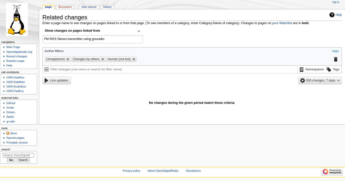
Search (6, 149)
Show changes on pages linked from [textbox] (72, 30)
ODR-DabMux (15, 77)
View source (88, 6)
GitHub (10, 103)
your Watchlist (282, 23)
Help (339, 15)
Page (48, 6)
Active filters (54, 51)
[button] (335, 52)
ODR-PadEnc (15, 91)
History (107, 6)
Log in (335, 2)
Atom (13, 133)
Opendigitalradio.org (19, 51)
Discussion (65, 6)
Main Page (13, 47)
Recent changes (16, 56)
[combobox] (92, 31)
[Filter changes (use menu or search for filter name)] (170, 69)
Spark (10, 116)
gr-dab (10, 121)
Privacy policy (131, 170)
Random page (15, 60)
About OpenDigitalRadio (163, 170)
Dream (10, 112)
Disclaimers (193, 170)
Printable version (17, 142)
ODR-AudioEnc (16, 86)
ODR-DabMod (15, 81)
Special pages (15, 137)
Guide (10, 107)
